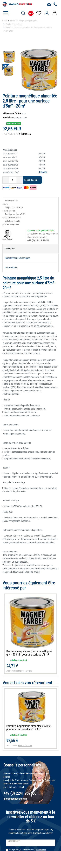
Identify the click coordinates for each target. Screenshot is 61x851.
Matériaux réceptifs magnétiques (23, 21)
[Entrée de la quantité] (12, 180)
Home (4, 21)
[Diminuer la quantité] (6, 180)
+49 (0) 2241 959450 (38, 240)
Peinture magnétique (14, 24)
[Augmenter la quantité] (19, 180)
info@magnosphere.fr (15, 798)
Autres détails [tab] (11, 267)
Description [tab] (10, 248)
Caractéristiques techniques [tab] (17, 258)
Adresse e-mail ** (14, 841)
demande (43, 172)
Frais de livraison (23, 134)
